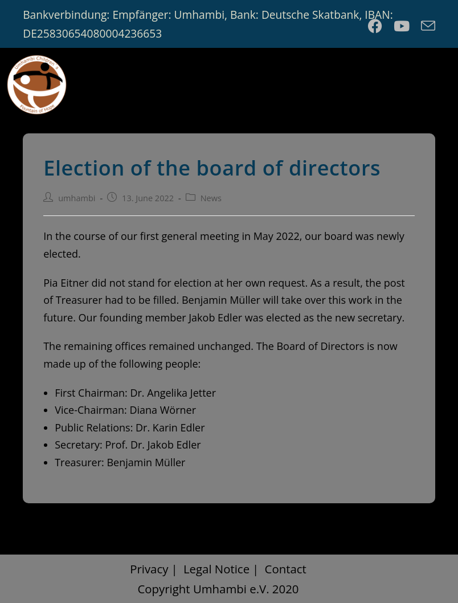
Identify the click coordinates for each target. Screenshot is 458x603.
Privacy (149, 569)
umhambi (76, 198)
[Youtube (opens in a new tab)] (401, 26)
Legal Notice (216, 569)
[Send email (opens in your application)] (425, 26)
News (211, 198)
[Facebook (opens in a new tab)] (375, 26)
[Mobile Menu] (428, 82)
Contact (285, 569)
